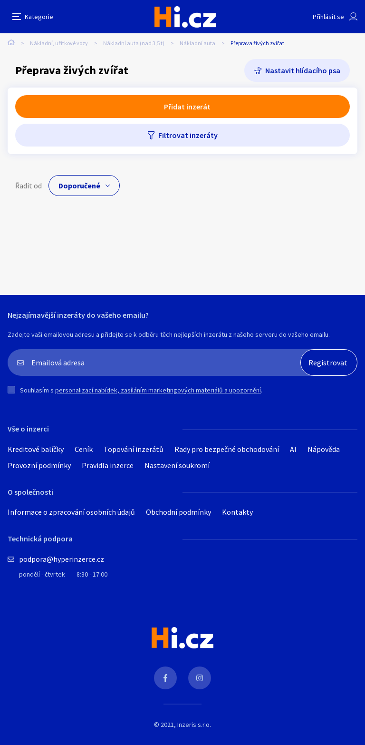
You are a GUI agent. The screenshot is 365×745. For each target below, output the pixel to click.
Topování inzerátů (133, 449)
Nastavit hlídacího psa (302, 70)
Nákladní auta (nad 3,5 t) (133, 43)
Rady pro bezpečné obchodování (226, 449)
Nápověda (323, 449)
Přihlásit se (328, 16)
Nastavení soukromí (177, 465)
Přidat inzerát (187, 106)
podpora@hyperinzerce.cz (61, 559)
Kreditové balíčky (36, 449)
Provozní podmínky (39, 465)
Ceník (84, 449)
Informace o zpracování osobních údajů (71, 512)
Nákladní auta (197, 43)
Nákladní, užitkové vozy (59, 43)
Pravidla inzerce (108, 465)
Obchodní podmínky (178, 512)
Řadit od (28, 185)
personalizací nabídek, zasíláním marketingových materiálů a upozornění (158, 390)
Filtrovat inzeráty (188, 135)
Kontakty (237, 512)
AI (293, 449)
